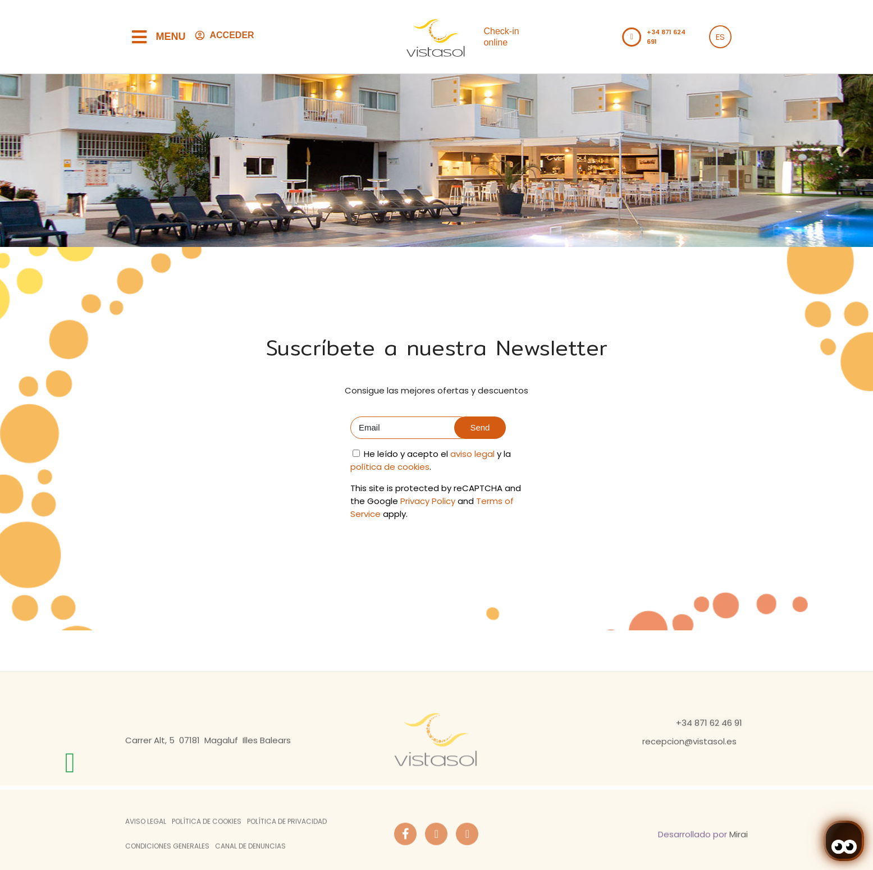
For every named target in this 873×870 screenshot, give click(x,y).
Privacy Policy (427, 501)
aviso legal (472, 454)
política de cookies (389, 467)
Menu (171, 36)
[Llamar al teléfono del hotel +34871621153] (631, 37)
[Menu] (139, 37)
